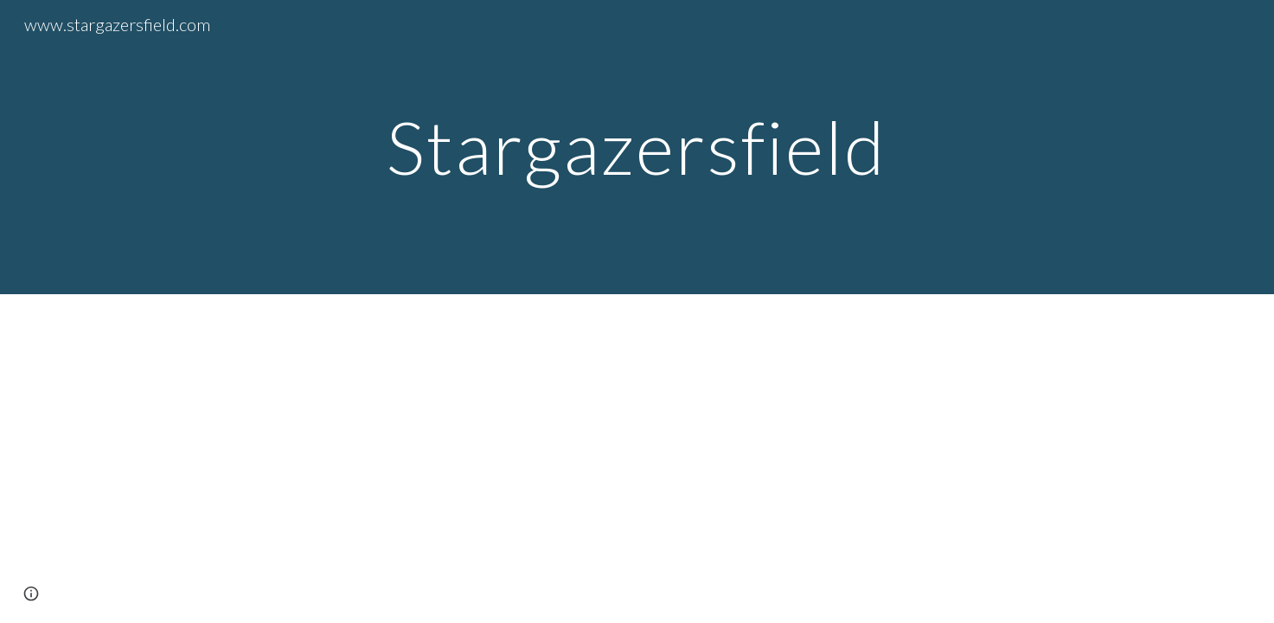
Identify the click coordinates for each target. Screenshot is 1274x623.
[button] (31, 593)
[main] (637, 146)
